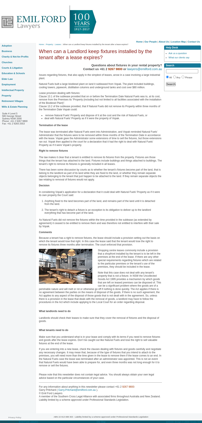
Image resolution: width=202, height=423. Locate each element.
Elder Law (7, 79)
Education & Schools (13, 73)
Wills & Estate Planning (14, 106)
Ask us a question (178, 53)
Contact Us (194, 41)
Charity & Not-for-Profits (15, 56)
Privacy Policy (14, 417)
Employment (9, 84)
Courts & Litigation (12, 68)
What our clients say (179, 57)
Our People (151, 41)
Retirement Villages (12, 101)
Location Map (178, 41)
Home (139, 41)
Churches (7, 62)
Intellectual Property (13, 90)
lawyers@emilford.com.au (144, 69)
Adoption (7, 45)
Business (7, 51)
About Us (164, 41)
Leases (58, 44)
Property (49, 44)
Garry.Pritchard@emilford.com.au (77, 389)
